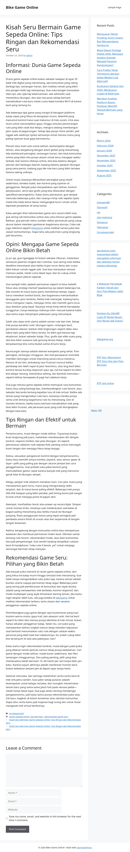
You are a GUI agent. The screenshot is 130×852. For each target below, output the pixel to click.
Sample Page (114, 7)
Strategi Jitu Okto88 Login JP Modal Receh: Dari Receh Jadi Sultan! (110, 317)
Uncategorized (16, 713)
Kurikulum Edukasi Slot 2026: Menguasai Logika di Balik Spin (110, 89)
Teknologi (102, 227)
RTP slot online (105, 383)
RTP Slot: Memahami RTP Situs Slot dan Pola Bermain (110, 361)
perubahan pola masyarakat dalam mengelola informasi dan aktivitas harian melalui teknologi (109, 258)
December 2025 (106, 155)
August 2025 (104, 175)
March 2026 (104, 140)
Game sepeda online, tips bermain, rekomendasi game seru (38, 716)
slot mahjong (104, 217)
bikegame (37, 228)
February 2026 (105, 145)
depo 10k (96, 410)
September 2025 (106, 170)
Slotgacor (102, 222)
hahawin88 (103, 202)
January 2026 (104, 150)
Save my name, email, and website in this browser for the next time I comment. (45, 818)
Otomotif (102, 207)
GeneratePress (84, 847)
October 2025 (105, 165)
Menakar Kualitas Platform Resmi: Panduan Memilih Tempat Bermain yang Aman (110, 106)
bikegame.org (105, 339)
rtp (98, 212)
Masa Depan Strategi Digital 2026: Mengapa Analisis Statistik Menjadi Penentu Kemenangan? (110, 58)
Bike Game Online (22, 7)
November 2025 (106, 160)
